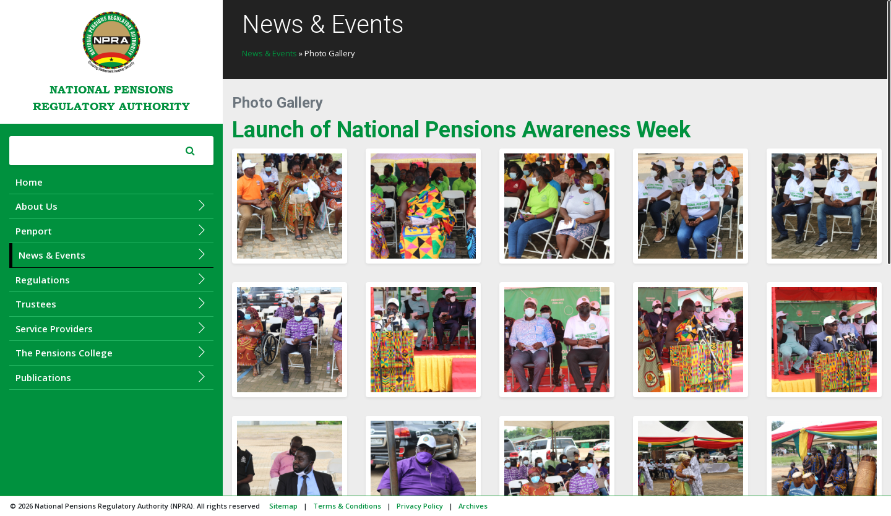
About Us (111, 205)
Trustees (111, 303)
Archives (473, 505)
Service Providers (111, 328)
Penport (111, 230)
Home (29, 182)
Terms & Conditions (347, 505)
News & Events (113, 254)
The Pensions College (111, 352)
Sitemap (283, 505)
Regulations (111, 279)
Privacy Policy (420, 505)
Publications (111, 377)
